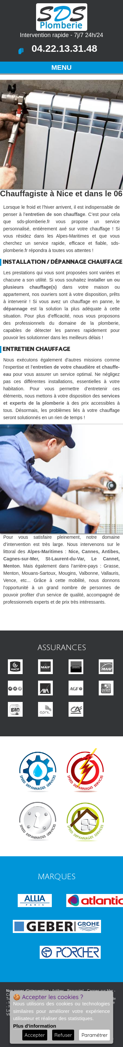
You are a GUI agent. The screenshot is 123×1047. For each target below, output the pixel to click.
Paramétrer (94, 1035)
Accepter (35, 1035)
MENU (61, 67)
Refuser (63, 1035)
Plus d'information (34, 1026)
